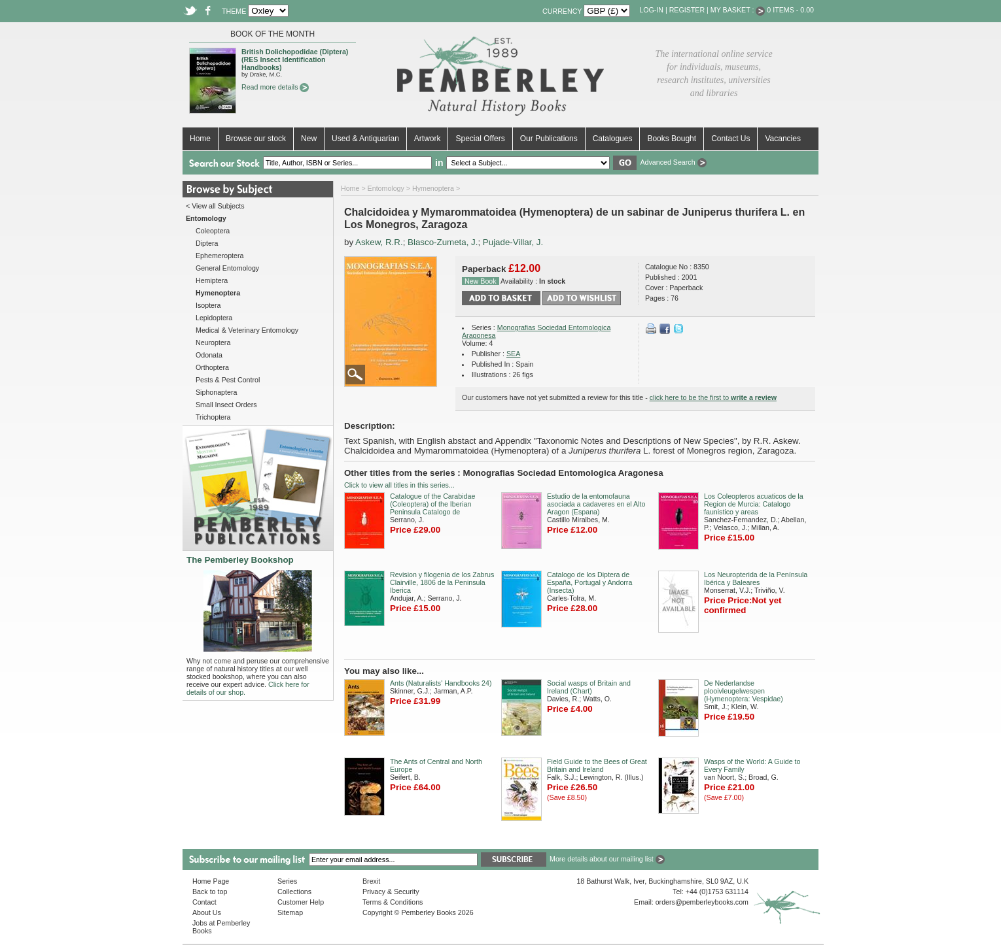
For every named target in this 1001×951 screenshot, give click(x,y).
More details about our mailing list (607, 859)
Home (200, 138)
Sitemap (290, 912)
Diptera (207, 243)
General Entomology (227, 268)
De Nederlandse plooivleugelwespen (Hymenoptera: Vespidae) (743, 691)
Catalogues (613, 138)
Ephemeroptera (219, 255)
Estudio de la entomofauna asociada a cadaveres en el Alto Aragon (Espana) (596, 504)
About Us (206, 912)
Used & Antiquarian (365, 138)
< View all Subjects (215, 206)
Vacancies (782, 138)
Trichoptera (213, 417)
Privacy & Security (390, 891)
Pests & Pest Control (228, 380)
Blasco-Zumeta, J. (443, 242)
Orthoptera (212, 367)
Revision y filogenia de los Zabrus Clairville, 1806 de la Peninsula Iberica (442, 582)
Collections (294, 891)
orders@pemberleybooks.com (702, 902)
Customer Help (300, 902)
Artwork (427, 138)
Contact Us (730, 138)
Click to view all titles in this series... (399, 485)
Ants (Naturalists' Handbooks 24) (440, 683)
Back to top (209, 891)
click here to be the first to (713, 397)
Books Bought (671, 138)
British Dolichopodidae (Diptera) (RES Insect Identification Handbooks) (294, 59)
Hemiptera (212, 280)
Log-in (651, 10)
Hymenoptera (433, 188)
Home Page (210, 881)
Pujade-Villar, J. (513, 242)
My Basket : (738, 10)
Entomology (386, 188)
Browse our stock (256, 138)
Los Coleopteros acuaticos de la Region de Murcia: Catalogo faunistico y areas (753, 504)
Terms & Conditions (392, 902)
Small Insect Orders (226, 405)
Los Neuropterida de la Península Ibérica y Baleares (755, 578)
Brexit (371, 881)
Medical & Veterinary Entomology (247, 330)
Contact (204, 902)
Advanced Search (673, 162)
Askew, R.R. (379, 242)
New (309, 138)
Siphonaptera (216, 392)
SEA (513, 354)
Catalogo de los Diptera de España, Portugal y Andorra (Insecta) (589, 582)
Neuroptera (213, 342)
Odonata (209, 355)
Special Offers (479, 138)
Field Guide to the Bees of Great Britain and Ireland (597, 765)
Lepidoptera (214, 318)
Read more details (275, 87)
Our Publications (549, 138)
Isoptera (208, 305)
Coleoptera (213, 231)
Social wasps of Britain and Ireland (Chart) (589, 687)
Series (287, 881)
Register (687, 10)
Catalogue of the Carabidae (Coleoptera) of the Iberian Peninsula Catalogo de (432, 504)
